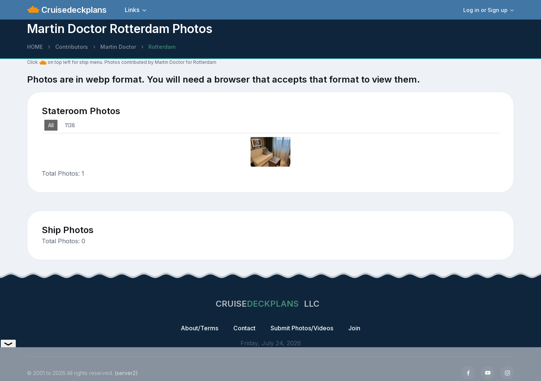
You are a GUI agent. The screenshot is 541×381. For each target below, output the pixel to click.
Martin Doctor (118, 47)
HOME (35, 47)
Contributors (71, 47)
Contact (244, 328)
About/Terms (199, 328)
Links (132, 10)
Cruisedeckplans (73, 10)
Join (354, 328)
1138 (70, 125)
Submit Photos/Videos (301, 328)
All (51, 125)
